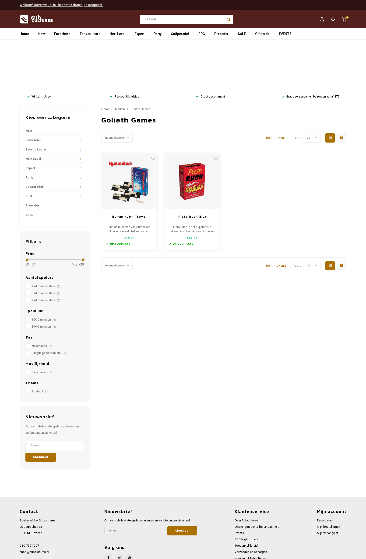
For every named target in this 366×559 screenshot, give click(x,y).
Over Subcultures (246, 475)
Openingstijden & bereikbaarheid (257, 482)
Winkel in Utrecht (40, 52)
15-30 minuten (44, 275)
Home (24, 36)
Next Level (117, 36)
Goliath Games (140, 65)
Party (158, 36)
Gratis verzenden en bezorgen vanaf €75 (310, 52)
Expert (139, 36)
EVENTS (285, 36)
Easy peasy (42, 327)
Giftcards (262, 36)
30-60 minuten (44, 282)
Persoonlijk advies (124, 52)
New (41, 36)
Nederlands (42, 301)
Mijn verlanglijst (327, 488)
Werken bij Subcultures (250, 513)
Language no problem (49, 308)
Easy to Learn (90, 36)
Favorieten (62, 36)
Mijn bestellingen (328, 482)
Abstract (40, 347)
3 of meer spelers (46, 249)
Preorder (221, 36)
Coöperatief (180, 36)
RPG (201, 36)
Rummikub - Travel (129, 172)
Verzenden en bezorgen (251, 507)
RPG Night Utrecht (247, 495)
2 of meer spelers (46, 242)
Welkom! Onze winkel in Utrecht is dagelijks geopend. (61, 4)
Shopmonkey (113, 554)
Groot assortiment (210, 52)
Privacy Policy (244, 526)
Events (239, 488)
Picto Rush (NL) (192, 172)
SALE (242, 36)
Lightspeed (83, 554)
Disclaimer (242, 533)
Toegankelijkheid (246, 501)
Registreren (325, 475)
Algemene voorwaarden (251, 520)
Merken (120, 65)
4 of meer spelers (46, 256)
